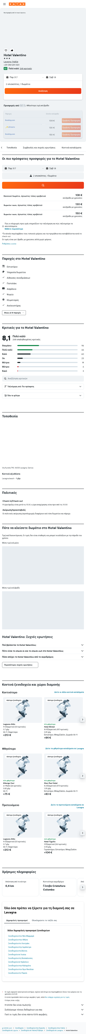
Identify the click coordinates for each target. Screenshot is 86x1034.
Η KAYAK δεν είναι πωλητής (44, 1004)
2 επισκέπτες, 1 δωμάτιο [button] (18, 84)
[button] (4, 4)
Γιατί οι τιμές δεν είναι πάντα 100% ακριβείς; (44, 1014)
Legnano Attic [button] (9, 724)
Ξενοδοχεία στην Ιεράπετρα (19, 947)
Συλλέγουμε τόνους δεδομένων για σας (44, 1009)
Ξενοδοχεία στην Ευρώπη (36, 1028)
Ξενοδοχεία (19, 1028)
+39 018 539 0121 (11, 64)
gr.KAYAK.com (7, 1028)
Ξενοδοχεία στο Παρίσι (17, 973)
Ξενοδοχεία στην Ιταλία (56, 1028)
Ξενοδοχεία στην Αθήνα (18, 940)
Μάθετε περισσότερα (14, 229)
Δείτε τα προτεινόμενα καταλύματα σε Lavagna (67, 806)
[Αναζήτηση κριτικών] (45, 378)
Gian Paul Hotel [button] (51, 783)
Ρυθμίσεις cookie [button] (9, 244)
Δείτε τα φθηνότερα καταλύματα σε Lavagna (64, 748)
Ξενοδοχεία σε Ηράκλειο (18, 962)
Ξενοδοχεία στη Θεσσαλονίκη (20, 958)
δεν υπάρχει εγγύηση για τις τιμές (57, 997)
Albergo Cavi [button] (8, 783)
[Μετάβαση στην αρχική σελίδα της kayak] (17, 4)
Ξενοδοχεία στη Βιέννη (17, 951)
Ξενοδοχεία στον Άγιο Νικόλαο (21, 969)
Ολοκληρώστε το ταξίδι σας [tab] (44, 920)
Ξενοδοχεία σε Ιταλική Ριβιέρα (32, 1030)
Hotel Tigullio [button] (49, 841)
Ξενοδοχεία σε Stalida (17, 954)
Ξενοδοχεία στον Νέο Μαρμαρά (21, 936)
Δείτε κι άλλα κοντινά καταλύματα (69, 692)
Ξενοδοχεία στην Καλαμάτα (19, 965)
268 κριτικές (26, 68)
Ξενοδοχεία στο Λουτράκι (18, 943)
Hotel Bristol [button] (49, 727)
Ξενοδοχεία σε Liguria (10, 1030)
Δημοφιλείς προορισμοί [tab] (17, 920)
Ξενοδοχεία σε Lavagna (54, 1030)
